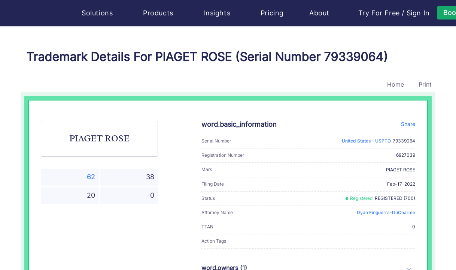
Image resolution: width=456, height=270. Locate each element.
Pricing (272, 13)
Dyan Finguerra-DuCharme (386, 212)
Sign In (418, 13)
